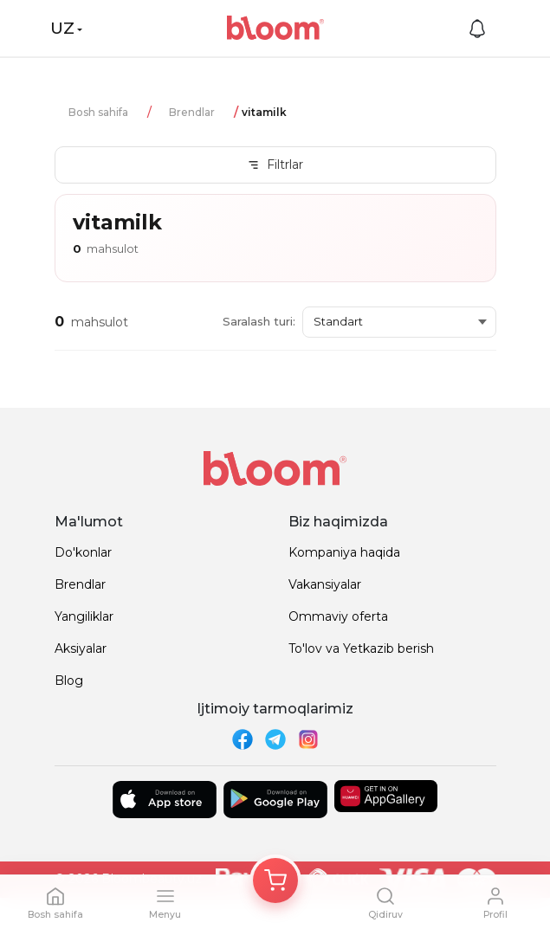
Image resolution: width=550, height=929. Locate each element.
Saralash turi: (259, 321)
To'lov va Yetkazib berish (361, 648)
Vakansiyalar (324, 584)
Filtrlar (275, 164)
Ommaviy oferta (338, 616)
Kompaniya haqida (344, 552)
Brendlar (192, 112)
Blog (69, 680)
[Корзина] (275, 880)
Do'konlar (83, 552)
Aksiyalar (81, 648)
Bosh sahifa (98, 112)
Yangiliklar (84, 616)
